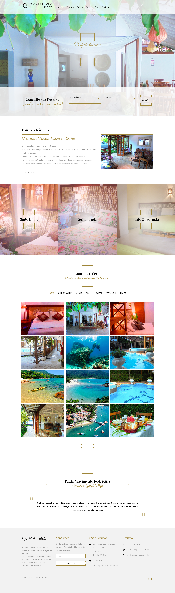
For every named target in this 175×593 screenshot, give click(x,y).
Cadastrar (70, 563)
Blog (97, 7)
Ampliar (42, 318)
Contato (105, 7)
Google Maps (98, 560)
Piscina (89, 293)
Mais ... (87, 446)
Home (59, 7)
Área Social (111, 293)
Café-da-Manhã (65, 293)
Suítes (80, 7)
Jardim (79, 293)
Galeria (88, 7)
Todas (51, 293)
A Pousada (69, 7)
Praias (123, 293)
